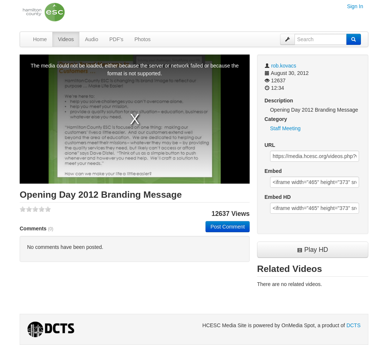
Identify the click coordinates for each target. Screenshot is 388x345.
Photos (142, 39)
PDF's (116, 39)
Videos (66, 39)
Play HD (312, 249)
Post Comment (227, 227)
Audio (91, 39)
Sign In (355, 6)
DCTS (353, 325)
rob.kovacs (283, 66)
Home (40, 39)
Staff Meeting (285, 128)
